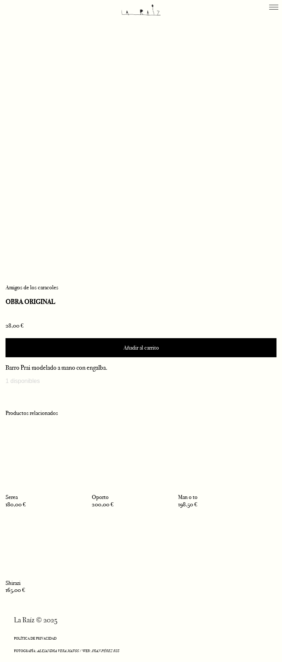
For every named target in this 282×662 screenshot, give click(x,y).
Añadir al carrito (141, 347)
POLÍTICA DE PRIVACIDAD (35, 638)
